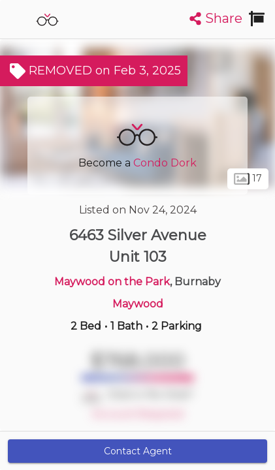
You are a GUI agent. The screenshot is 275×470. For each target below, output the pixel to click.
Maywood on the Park (112, 281)
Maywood (137, 304)
